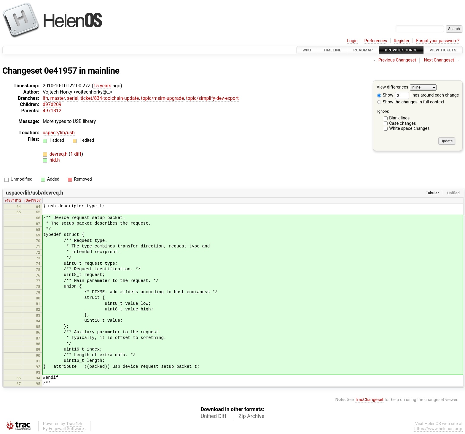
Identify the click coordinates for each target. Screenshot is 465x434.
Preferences (375, 40)
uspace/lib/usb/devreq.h (34, 193)
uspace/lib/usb (59, 132)
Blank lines (399, 118)
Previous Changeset (397, 60)
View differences (392, 87)
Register (402, 40)
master (57, 98)
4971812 (52, 110)
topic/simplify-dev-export (212, 98)
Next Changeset (439, 60)
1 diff (75, 154)
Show (385, 95)
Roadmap (363, 50)
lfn (45, 98)
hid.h (55, 160)
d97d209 (52, 104)
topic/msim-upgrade (162, 98)
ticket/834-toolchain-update (110, 98)
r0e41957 (32, 200)
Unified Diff (214, 416)
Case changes (402, 123)
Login (352, 40)
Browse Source (401, 50)
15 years (102, 86)
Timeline (332, 50)
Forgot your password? (437, 40)
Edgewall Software (66, 428)
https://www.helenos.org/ (438, 428)
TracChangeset (369, 399)
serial (73, 98)
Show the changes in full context (410, 102)
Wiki (306, 50)
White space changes (409, 128)
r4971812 (13, 200)
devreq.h (59, 154)
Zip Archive (251, 416)
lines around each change (427, 95)
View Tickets (443, 50)
